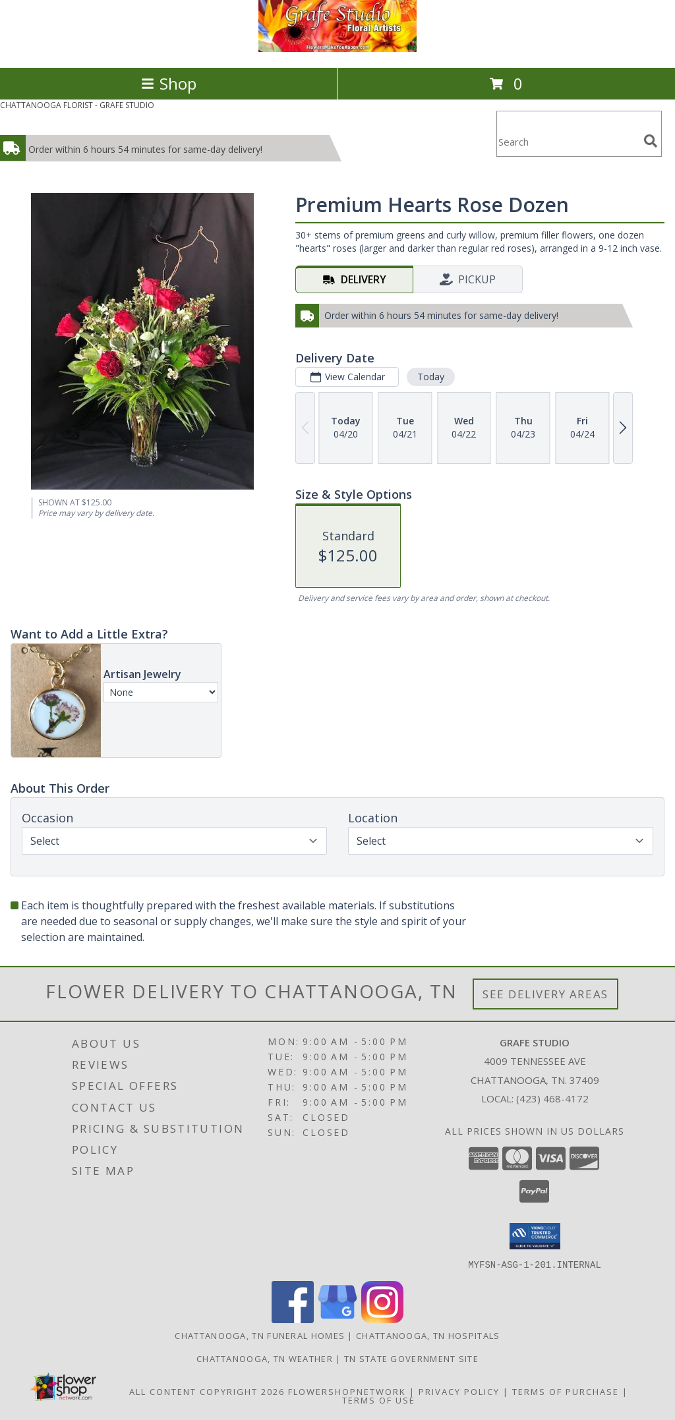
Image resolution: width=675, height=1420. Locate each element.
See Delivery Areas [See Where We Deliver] (545, 994)
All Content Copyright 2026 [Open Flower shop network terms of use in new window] (207, 1391)
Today (430, 376)
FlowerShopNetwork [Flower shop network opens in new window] (347, 1391)
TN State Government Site (411, 1358)
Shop (168, 83)
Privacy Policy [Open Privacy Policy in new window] (459, 1391)
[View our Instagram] (382, 1319)
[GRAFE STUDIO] (337, 48)
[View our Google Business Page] (337, 1319)
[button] (535, 1236)
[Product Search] (567, 142)
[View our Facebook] (293, 1319)
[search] (650, 141)
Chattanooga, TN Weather (264, 1358)
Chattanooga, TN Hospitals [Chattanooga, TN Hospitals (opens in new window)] (428, 1335)
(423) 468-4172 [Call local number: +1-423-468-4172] (552, 1098)
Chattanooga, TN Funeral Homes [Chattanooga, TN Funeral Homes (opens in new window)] (260, 1335)
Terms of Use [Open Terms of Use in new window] (378, 1400)
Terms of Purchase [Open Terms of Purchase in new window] (565, 1391)
